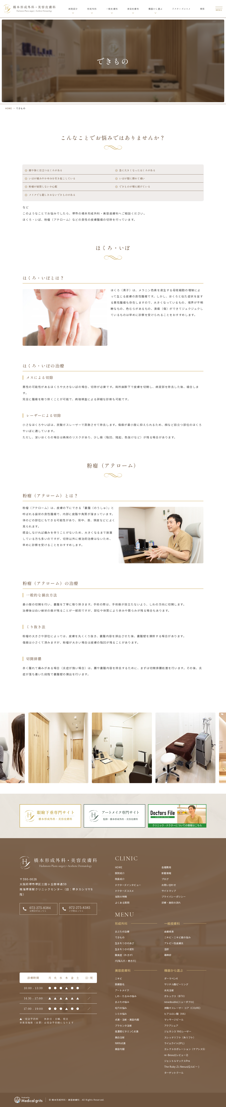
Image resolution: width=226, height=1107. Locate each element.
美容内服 (120, 1049)
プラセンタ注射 (123, 1025)
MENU (124, 914)
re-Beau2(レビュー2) (176, 1055)
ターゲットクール (173, 1072)
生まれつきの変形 (124, 949)
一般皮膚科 (112, 8)
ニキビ (118, 978)
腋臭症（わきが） (124, 955)
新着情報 (166, 873)
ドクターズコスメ (181, 8)
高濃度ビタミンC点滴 (126, 1031)
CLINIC (126, 858)
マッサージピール (173, 1019)
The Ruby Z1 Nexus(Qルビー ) (181, 1066)
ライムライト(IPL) (174, 1043)
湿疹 (166, 949)
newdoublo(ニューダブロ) (179, 1002)
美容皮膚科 (133, 8)
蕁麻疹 (167, 955)
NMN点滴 (120, 1043)
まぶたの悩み (122, 1002)
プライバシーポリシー (174, 896)
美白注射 (120, 1037)
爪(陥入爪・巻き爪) (125, 961)
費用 (202, 8)
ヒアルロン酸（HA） (175, 1013)
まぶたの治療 (122, 931)
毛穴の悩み (121, 1008)
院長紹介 (120, 879)
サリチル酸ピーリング (176, 984)
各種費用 (166, 867)
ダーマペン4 (171, 978)
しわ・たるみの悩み (126, 996)
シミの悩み (121, 1013)
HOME (8, 108)
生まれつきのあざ (124, 943)
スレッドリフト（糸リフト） (180, 1037)
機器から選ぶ (155, 8)
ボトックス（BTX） (175, 996)
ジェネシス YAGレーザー (177, 1031)
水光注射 (169, 990)
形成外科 (92, 8)
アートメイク (122, 990)
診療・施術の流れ (171, 902)
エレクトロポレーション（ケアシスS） (185, 1049)
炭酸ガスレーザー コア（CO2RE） (183, 1008)
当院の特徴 (121, 896)
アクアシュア (171, 1025)
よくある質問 (122, 902)
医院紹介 (73, 8)
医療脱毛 (120, 984)
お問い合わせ (169, 885)
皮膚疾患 (169, 931)
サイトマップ (169, 890)
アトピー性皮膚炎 (173, 943)
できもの (120, 937)
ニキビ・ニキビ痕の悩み (177, 937)
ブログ (165, 879)
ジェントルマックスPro (177, 1061)
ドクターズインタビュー (128, 885)
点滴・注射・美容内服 (127, 1019)
